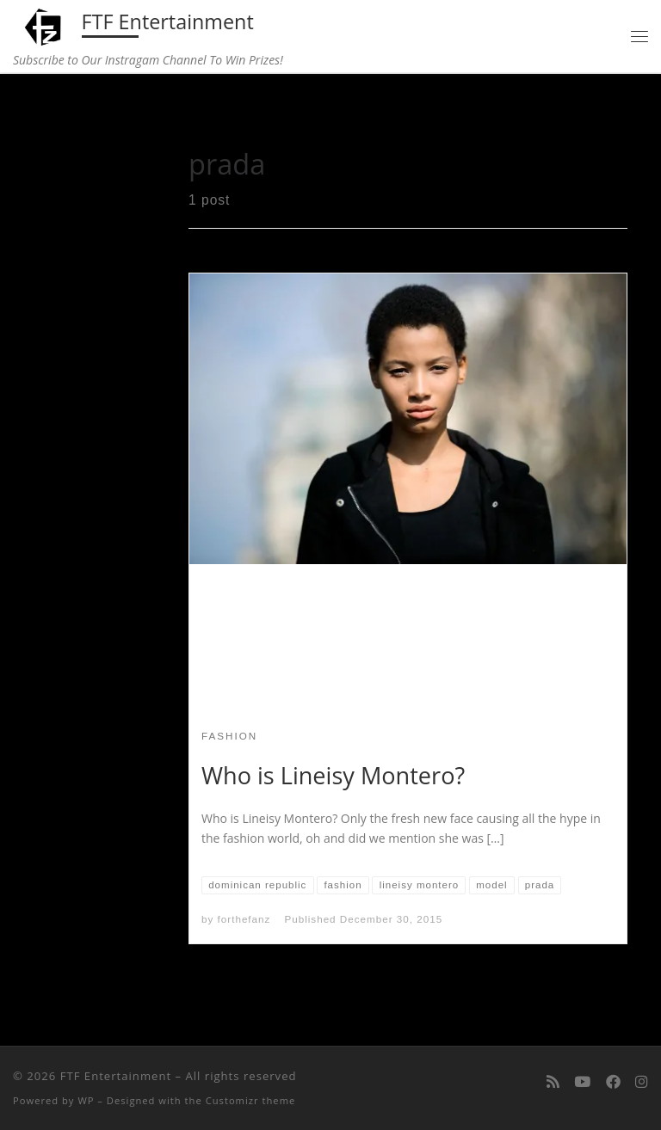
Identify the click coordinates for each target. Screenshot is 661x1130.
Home (52, 110)
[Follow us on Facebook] (613, 1083)
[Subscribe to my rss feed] (553, 1083)
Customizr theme (251, 1100)
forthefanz (244, 919)
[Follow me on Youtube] (582, 1083)
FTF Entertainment (115, 1076)
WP (85, 1100)
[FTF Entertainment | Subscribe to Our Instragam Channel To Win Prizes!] (44, 25)
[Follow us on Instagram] (641, 1083)
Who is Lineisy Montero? (333, 775)
